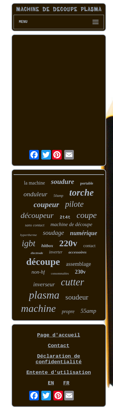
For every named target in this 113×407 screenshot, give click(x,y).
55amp (88, 311)
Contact (58, 346)
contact (89, 246)
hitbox (47, 245)
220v (68, 243)
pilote (74, 204)
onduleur (35, 194)
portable (86, 183)
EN (51, 383)
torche (81, 192)
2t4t (65, 217)
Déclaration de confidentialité (59, 359)
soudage (53, 232)
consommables (60, 273)
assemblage (78, 264)
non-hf (38, 272)
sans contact (35, 225)
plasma (44, 295)
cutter (72, 282)
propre (68, 311)
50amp (58, 196)
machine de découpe (71, 224)
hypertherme (28, 235)
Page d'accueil (58, 335)
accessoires (77, 252)
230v (80, 272)
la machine (34, 182)
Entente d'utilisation (58, 372)
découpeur (37, 215)
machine (38, 308)
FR (66, 383)
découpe (43, 261)
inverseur (44, 284)
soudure (62, 181)
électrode (37, 253)
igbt (28, 243)
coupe (87, 215)
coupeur (46, 204)
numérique (83, 233)
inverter (55, 252)
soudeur (76, 297)
